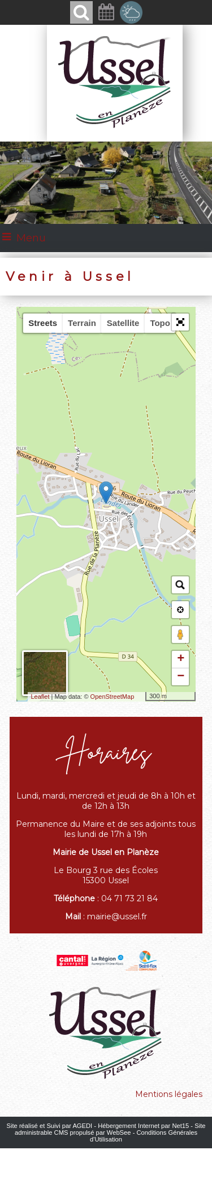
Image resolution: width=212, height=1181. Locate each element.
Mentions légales (168, 1094)
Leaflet (40, 696)
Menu (31, 238)
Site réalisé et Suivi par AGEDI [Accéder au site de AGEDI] (50, 1125)
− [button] (180, 676)
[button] (180, 322)
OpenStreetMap (112, 696)
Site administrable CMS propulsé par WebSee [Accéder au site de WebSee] (110, 1129)
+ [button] (180, 659)
